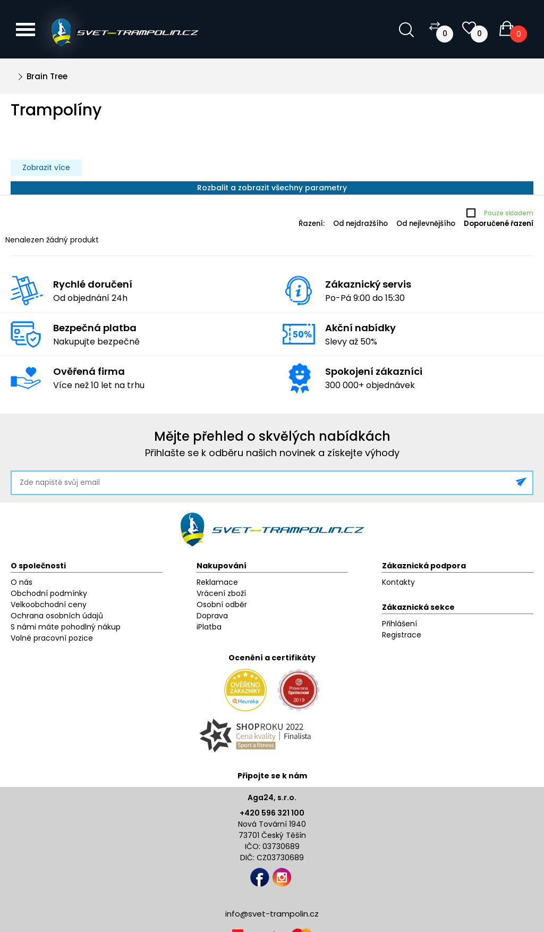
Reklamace (217, 582)
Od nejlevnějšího (425, 224)
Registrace (401, 634)
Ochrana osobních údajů (57, 615)
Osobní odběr (222, 604)
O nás (21, 582)
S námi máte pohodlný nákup (66, 627)
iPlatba (209, 627)
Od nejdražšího (360, 224)
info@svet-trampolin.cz (272, 913)
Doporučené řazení (498, 224)
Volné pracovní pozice (52, 638)
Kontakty (398, 582)
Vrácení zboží (221, 593)
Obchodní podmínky (49, 593)
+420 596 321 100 (272, 813)
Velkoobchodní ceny (49, 604)
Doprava (212, 615)
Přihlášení (399, 623)
